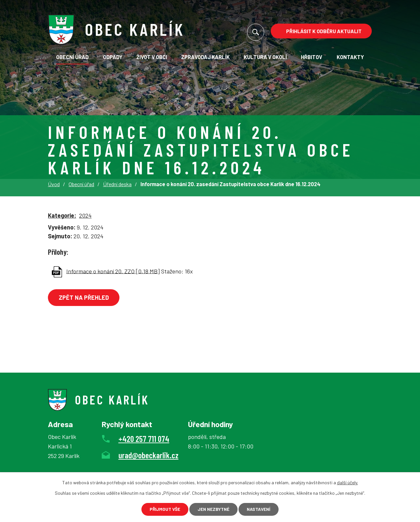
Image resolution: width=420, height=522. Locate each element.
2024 (85, 215)
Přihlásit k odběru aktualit (324, 31)
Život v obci (151, 57)
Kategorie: (62, 215)
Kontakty (350, 57)
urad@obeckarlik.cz (148, 455)
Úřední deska (117, 184)
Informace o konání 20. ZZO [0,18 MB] (113, 270)
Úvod (54, 184)
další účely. (347, 482)
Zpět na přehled (85, 297)
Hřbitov (311, 57)
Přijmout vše (162, 509)
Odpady (112, 57)
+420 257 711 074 (143, 439)
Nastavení (261, 509)
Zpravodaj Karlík (205, 57)
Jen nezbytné (213, 509)
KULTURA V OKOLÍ (265, 57)
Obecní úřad (72, 57)
